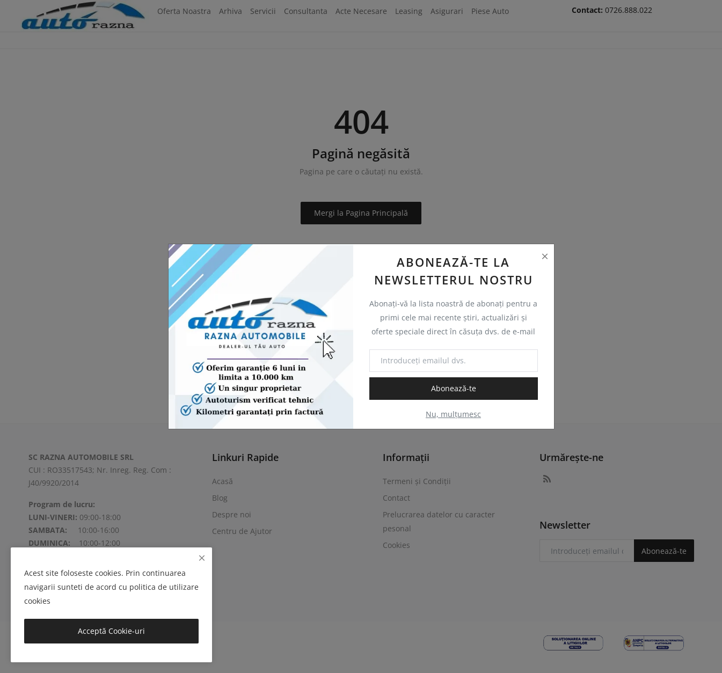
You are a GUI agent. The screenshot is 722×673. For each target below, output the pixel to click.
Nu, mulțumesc (453, 414)
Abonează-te (453, 388)
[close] (202, 558)
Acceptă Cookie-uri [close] (111, 631)
